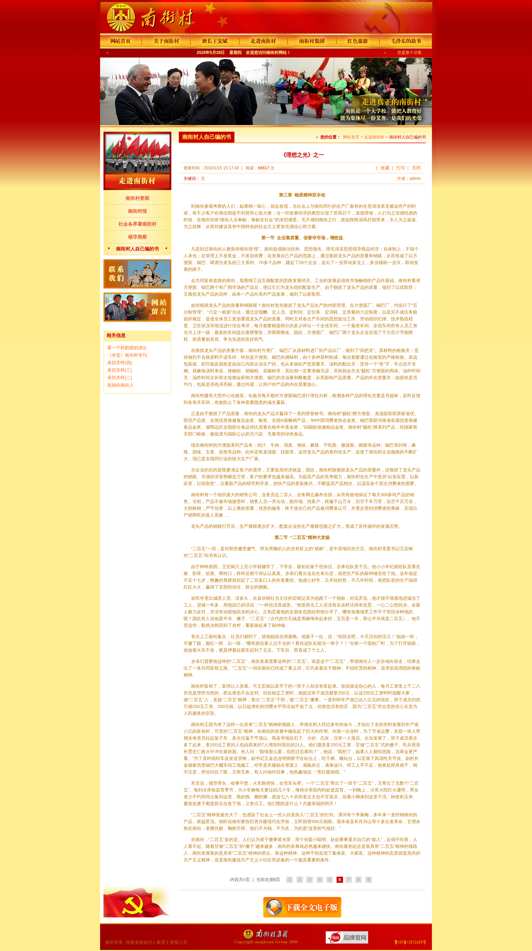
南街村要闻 (137, 198)
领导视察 (137, 237)
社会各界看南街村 (137, 224)
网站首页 (351, 137)
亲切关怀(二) (119, 377)
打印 (400, 167)
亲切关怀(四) (119, 362)
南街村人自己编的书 (137, 248)
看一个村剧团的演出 (127, 347)
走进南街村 (374, 137)
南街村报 (137, 211)
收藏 (385, 167)
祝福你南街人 (120, 385)
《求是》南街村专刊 (127, 355)
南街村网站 (276, 52)
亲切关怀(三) (119, 370)
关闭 (416, 167)
